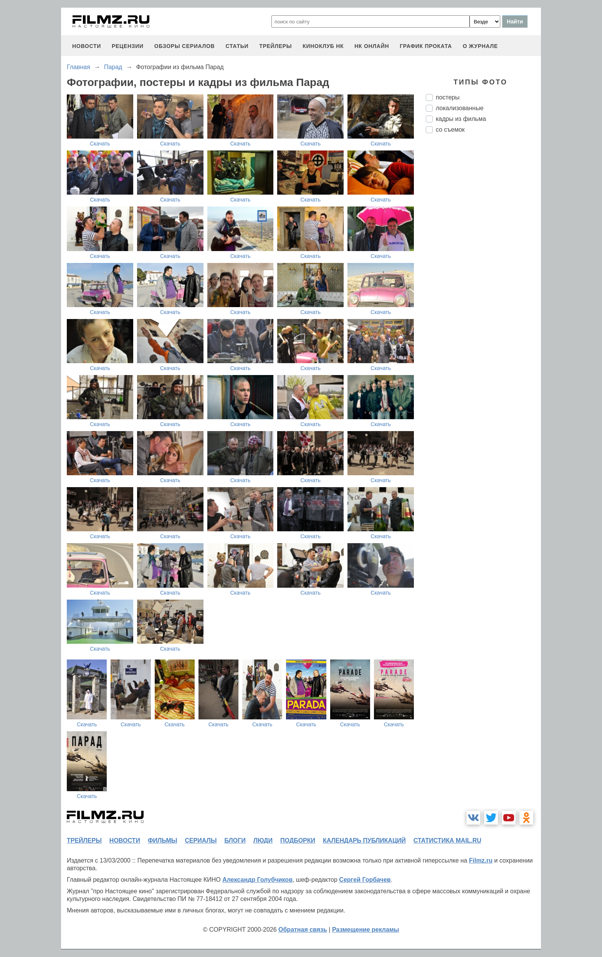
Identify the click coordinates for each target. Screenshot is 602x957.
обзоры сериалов (184, 46)
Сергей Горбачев (364, 879)
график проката (426, 46)
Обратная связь (302, 929)
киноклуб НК (323, 46)
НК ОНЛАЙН (371, 46)
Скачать (100, 143)
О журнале (480, 46)
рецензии (128, 46)
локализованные (459, 108)
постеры (448, 97)
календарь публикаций (364, 840)
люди (263, 840)
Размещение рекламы (365, 929)
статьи (236, 46)
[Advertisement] (483, 267)
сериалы (201, 840)
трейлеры (275, 46)
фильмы (162, 840)
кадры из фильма (461, 119)
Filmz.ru (480, 860)
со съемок (450, 129)
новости (86, 46)
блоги (234, 840)
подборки (297, 840)
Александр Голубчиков (257, 879)
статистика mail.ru (447, 840)
